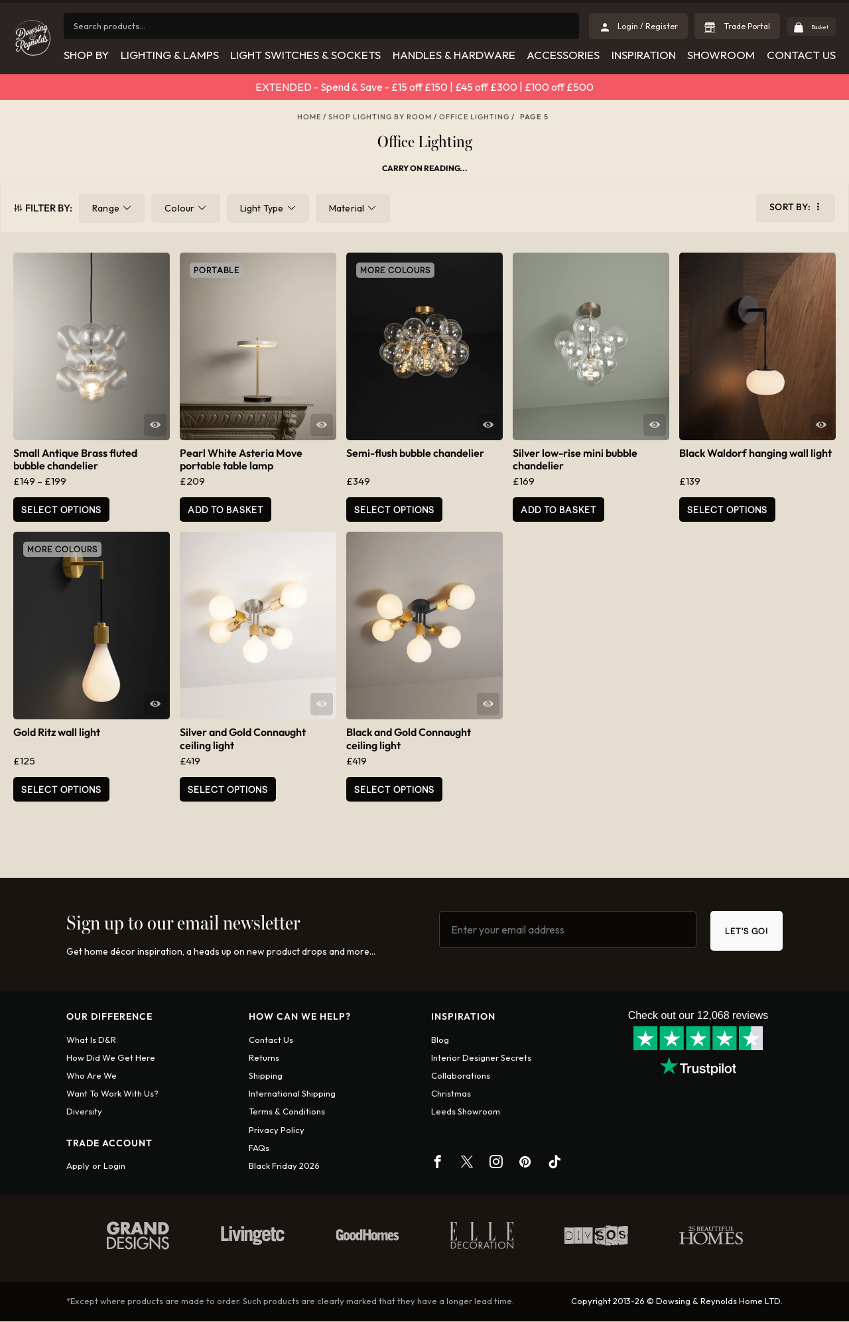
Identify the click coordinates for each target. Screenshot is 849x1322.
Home (309, 116)
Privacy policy (276, 1130)
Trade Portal (732, 26)
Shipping (266, 1076)
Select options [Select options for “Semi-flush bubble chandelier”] (394, 509)
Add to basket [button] (225, 509)
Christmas (451, 1094)
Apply (78, 1167)
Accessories (563, 55)
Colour (179, 208)
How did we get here (110, 1058)
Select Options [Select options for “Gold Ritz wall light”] (61, 789)
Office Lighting (474, 116)
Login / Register (634, 26)
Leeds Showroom (465, 1112)
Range (105, 208)
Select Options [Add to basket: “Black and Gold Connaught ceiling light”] (394, 789)
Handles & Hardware (453, 55)
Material (347, 208)
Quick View (155, 425)
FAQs (259, 1149)
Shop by (85, 55)
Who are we (91, 1076)
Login (114, 1167)
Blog (440, 1040)
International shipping (292, 1094)
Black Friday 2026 (284, 1167)
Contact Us (801, 55)
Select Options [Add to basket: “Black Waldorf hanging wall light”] (727, 509)
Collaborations (460, 1076)
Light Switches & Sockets (305, 55)
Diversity (84, 1112)
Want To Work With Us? (112, 1094)
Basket (812, 26)
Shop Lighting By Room (380, 116)
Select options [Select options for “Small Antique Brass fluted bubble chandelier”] (61, 509)
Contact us (271, 1040)
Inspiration (644, 55)
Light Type (262, 208)
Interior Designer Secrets (481, 1058)
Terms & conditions (287, 1112)
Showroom (721, 55)
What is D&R (91, 1040)
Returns (264, 1058)
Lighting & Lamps (169, 55)
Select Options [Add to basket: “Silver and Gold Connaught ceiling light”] (228, 789)
